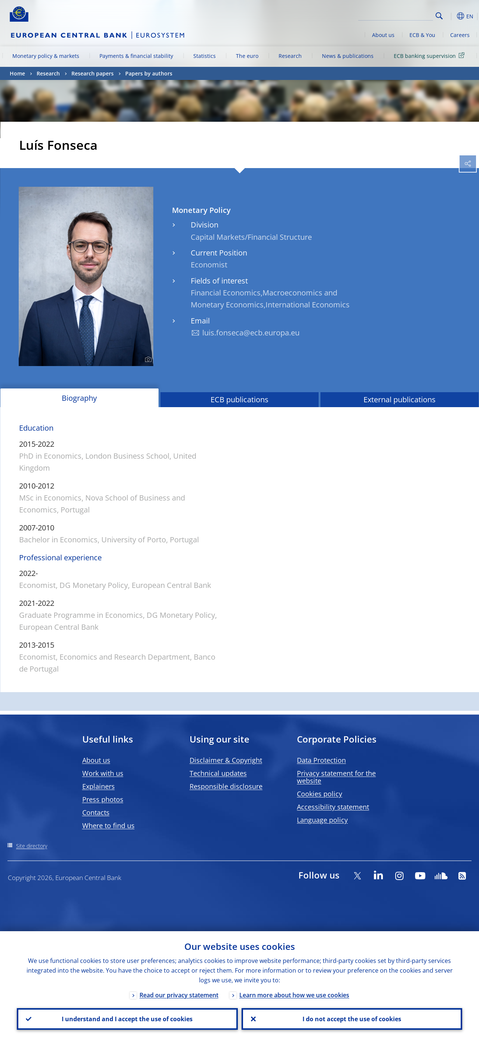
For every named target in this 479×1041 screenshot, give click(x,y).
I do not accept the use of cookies (352, 1019)
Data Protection (321, 760)
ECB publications (239, 399)
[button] (451, 16)
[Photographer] (147, 359)
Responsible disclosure (226, 786)
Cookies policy (319, 793)
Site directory (31, 845)
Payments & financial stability (136, 55)
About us (383, 34)
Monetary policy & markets (45, 55)
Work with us (102, 773)
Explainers (98, 786)
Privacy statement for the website (336, 777)
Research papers (92, 73)
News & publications (348, 55)
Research (290, 55)
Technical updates (218, 773)
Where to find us (108, 825)
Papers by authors (148, 73)
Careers (460, 34)
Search (439, 15)
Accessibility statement (333, 806)
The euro (247, 55)
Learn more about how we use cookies (294, 995)
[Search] (395, 15)
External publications (399, 399)
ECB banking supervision (430, 55)
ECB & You (422, 34)
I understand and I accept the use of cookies (127, 1019)
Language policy (322, 819)
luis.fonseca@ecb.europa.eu (251, 333)
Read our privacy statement (178, 995)
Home (17, 73)
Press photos (102, 799)
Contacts (96, 812)
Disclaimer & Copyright (226, 760)
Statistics (204, 55)
